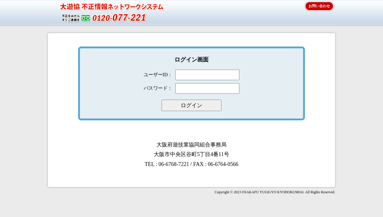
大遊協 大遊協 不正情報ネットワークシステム (106, 13)
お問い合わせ (319, 6)
